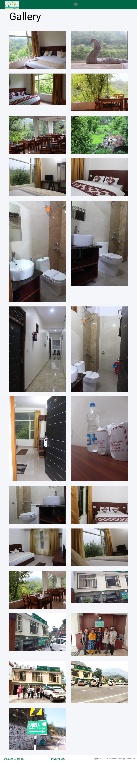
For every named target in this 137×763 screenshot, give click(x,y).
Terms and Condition (13, 759)
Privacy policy (58, 759)
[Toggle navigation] (76, 4)
